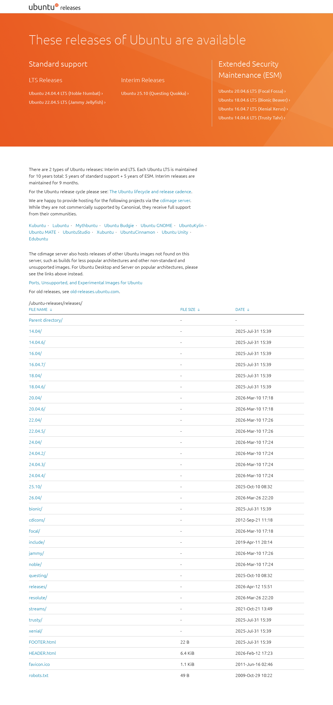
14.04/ (35, 331)
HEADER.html (42, 653)
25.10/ (35, 486)
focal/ (34, 530)
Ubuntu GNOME (156, 225)
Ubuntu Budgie (119, 225)
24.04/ (35, 442)
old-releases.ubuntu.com (94, 291)
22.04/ (35, 419)
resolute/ (38, 597)
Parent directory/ (46, 320)
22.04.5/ (37, 431)
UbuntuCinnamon (137, 232)
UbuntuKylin (191, 225)
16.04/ (35, 353)
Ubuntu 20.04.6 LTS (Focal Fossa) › (252, 91)
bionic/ (35, 508)
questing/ (38, 575)
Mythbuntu (87, 225)
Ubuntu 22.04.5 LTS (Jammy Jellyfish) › (67, 102)
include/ (37, 542)
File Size (187, 309)
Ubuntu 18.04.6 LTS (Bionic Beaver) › (254, 99)
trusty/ (35, 619)
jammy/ (36, 553)
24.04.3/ (37, 464)
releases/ (38, 586)
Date (240, 309)
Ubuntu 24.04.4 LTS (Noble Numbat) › (66, 93)
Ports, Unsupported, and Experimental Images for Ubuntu (85, 282)
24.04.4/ (37, 475)
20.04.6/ (37, 408)
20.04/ (35, 397)
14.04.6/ (37, 342)
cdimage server (175, 200)
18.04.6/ (37, 386)
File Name (38, 309)
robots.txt (38, 675)
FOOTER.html (42, 641)
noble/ (35, 564)
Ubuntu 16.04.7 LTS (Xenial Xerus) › (253, 108)
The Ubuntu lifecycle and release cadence (150, 191)
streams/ (37, 608)
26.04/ (35, 497)
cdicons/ (37, 519)
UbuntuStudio (76, 232)
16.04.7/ (37, 364)
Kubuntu (37, 225)
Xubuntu (105, 232)
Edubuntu (38, 238)
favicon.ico (39, 664)
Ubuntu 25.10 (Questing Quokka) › (155, 93)
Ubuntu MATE (42, 232)
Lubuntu (61, 225)
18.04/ (35, 375)
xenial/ (35, 630)
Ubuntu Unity (175, 232)
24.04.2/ (37, 453)
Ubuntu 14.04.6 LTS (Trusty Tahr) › (251, 117)
